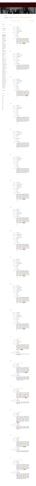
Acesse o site (18, 352)
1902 (2, 99)
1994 (2, 103)
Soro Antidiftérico (3, 85)
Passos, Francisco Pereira (4, 54)
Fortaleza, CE (3, 66)
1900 (2, 97)
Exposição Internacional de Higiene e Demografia (4, 64)
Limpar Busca (6, 17)
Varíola (3, 56)
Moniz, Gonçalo (3, 75)
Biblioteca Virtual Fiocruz (15, 5)
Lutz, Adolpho (3, 72)
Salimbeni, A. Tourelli (4, 81)
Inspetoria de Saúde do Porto (4, 68)
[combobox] (18, 16)
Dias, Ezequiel (3, 61)
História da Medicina (4, 67)
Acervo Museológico (4, 40)
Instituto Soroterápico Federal (4, 37)
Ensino (3, 52)
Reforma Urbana (3, 79)
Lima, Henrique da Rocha (4, 71)
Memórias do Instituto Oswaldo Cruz (4, 74)
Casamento (3, 42)
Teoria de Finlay (3, 87)
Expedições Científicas (4, 63)
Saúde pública (3, 83)
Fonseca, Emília (3, 65)
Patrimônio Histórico (4, 38)
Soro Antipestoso (3, 55)
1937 (2, 105)
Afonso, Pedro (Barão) (4, 50)
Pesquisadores (3, 48)
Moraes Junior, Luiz (4, 46)
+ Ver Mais (24, 43)
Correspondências (4, 30)
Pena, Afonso (3, 77)
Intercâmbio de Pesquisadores (3, 70)
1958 (2, 107)
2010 (2, 109)
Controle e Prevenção (4, 44)
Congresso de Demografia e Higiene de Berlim (4, 59)
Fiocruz (2, 1)
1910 (2, 101)
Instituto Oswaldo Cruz (4, 36)
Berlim (2, 57)
